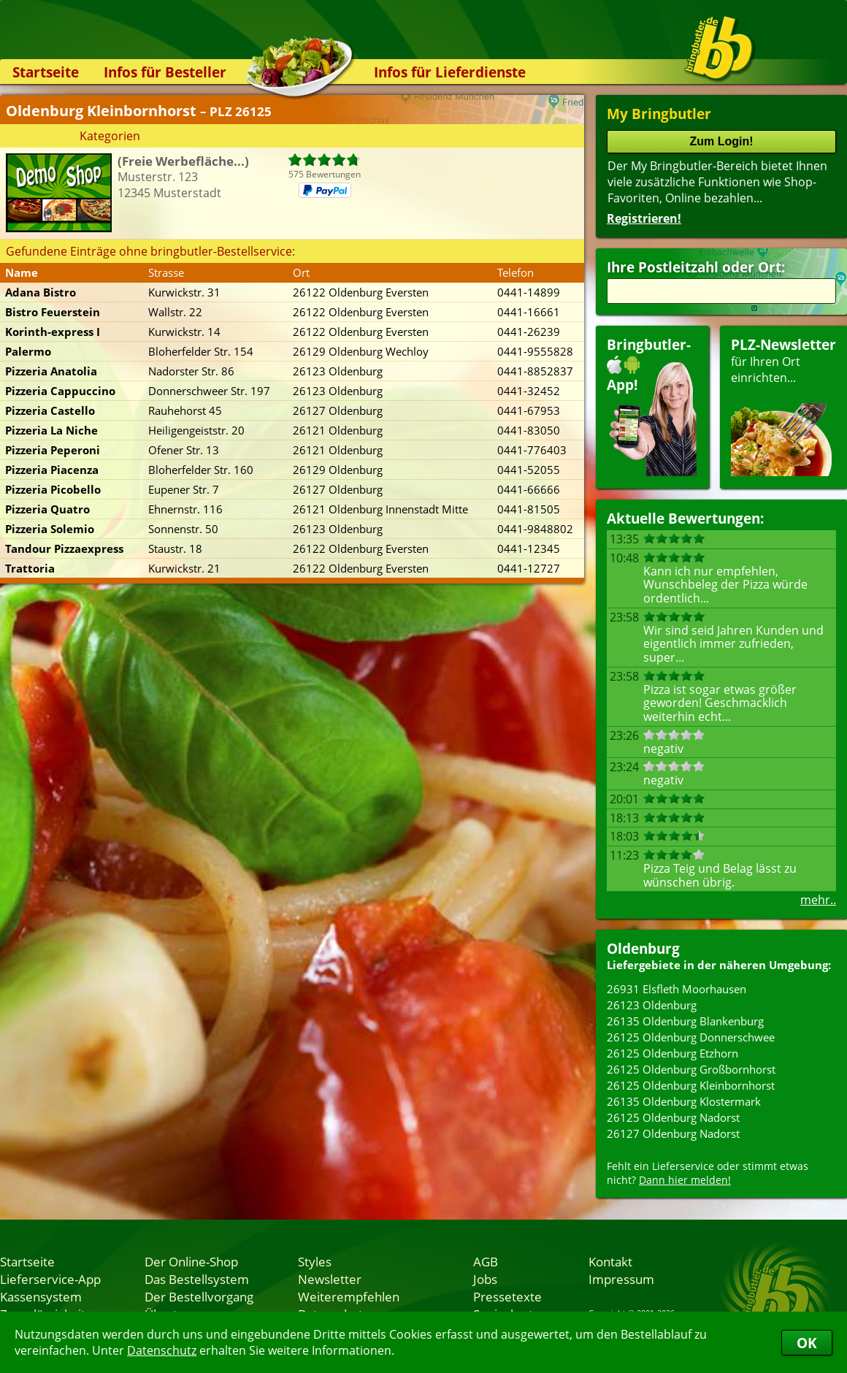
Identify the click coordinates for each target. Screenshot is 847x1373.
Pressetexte (507, 1296)
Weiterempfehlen (348, 1296)
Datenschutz (161, 1350)
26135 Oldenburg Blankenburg (685, 1021)
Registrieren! (644, 218)
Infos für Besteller (165, 72)
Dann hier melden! (685, 1180)
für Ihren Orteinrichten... (783, 405)
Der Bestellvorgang (199, 1296)
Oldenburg (643, 948)
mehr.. (818, 900)
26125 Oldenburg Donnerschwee (691, 1037)
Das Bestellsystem (197, 1279)
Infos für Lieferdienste (450, 72)
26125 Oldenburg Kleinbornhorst (691, 1085)
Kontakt (610, 1261)
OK (807, 1343)
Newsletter (329, 1279)
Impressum (621, 1279)
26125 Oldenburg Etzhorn (672, 1053)
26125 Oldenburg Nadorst (673, 1117)
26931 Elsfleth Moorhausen (676, 989)
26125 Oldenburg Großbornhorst (691, 1069)
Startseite (45, 72)
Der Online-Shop (191, 1261)
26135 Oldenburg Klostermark (684, 1101)
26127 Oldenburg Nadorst (673, 1133)
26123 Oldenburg (652, 1005)
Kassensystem (41, 1296)
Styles (314, 1261)
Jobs (485, 1279)
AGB (485, 1261)
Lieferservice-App (50, 1279)
